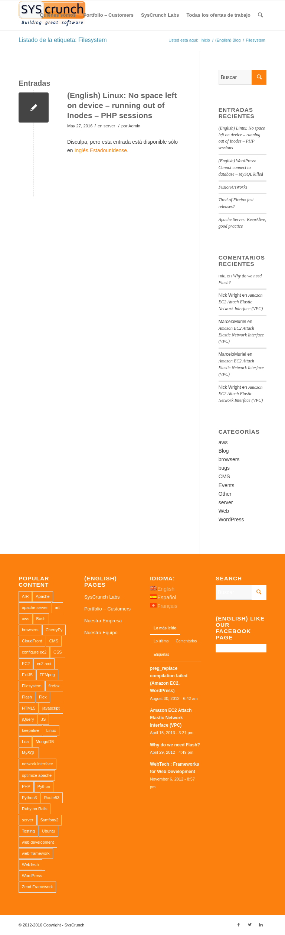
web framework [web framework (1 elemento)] (36, 853)
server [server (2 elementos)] (27, 820)
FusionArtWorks (233, 187)
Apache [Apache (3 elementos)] (42, 596)
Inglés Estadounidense (100, 150)
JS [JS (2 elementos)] (43, 719)
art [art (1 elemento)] (57, 607)
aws (223, 442)
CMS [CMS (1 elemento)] (53, 641)
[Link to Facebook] (238, 924)
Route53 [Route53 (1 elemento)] (51, 797)
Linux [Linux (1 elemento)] (51, 730)
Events (227, 485)
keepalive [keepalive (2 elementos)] (30, 730)
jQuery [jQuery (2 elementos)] (28, 719)
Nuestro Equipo (101, 632)
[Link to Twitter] (249, 924)
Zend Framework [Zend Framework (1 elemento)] (37, 886)
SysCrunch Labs (101, 597)
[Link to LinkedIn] (260, 924)
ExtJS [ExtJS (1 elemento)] (27, 674)
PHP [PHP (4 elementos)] (26, 786)
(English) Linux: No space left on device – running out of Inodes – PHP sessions (122, 105)
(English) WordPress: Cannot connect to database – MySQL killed (241, 167)
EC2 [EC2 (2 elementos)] (26, 663)
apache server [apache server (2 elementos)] (35, 607)
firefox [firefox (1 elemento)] (54, 686)
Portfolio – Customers (107, 609)
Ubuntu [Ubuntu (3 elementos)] (48, 831)
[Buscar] (260, 15)
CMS (224, 476)
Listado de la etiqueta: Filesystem (63, 40)
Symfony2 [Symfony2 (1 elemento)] (49, 820)
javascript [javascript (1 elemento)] (50, 708)
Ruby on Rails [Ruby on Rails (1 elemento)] (34, 809)
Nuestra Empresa (103, 620)
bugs (224, 468)
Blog (224, 451)
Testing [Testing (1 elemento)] (28, 831)
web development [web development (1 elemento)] (38, 842)
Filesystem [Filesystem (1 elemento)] (32, 686)
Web (224, 511)
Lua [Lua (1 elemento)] (25, 741)
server (109, 126)
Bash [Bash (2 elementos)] (41, 618)
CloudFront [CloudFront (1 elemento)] (32, 641)
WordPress (231, 519)
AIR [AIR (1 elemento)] (25, 596)
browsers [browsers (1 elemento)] (30, 630)
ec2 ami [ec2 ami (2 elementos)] (44, 663)
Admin (134, 126)
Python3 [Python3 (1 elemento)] (29, 797)
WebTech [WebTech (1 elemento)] (30, 864)
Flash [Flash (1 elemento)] (27, 697)
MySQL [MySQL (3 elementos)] (29, 752)
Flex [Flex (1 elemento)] (43, 697)
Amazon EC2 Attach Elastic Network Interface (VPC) (241, 302)
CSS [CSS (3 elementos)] (57, 652)
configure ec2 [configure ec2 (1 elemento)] (34, 652)
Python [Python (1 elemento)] (43, 786)
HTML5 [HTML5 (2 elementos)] (28, 708)
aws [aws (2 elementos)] (25, 618)
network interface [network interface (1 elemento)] (37, 764)
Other (225, 494)
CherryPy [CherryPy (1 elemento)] (54, 630)
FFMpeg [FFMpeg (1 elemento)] (47, 674)
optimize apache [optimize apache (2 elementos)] (37, 775)
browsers (229, 459)
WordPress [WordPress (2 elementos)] (32, 875)
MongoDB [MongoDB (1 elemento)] (45, 741)
